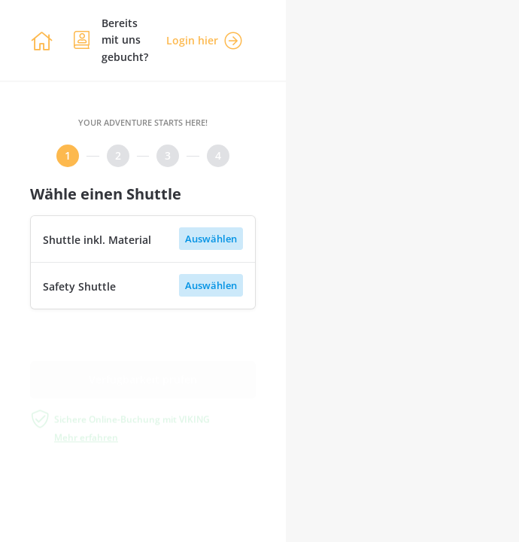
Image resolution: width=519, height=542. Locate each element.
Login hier (204, 40)
